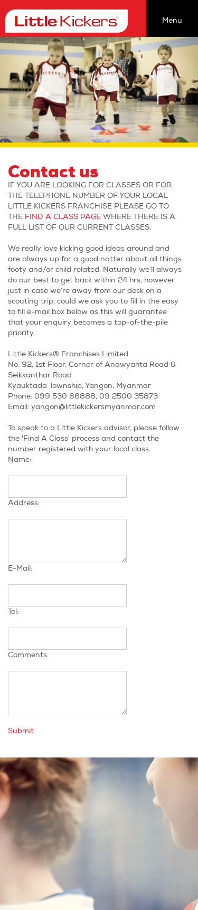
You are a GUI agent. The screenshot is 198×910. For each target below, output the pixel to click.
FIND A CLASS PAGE (63, 216)
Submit (21, 730)
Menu (172, 20)
